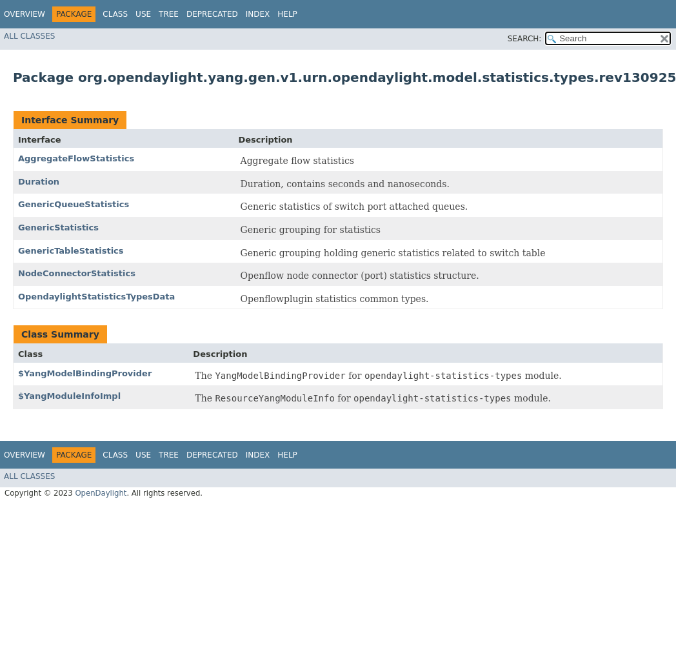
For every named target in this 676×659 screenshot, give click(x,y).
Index (258, 14)
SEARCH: (525, 38)
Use (143, 14)
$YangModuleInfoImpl (69, 396)
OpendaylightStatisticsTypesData (96, 296)
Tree (169, 14)
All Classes (29, 36)
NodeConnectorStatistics (76, 273)
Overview (24, 14)
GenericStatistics (58, 227)
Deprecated (212, 14)
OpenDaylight (100, 493)
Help (287, 14)
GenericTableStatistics (71, 251)
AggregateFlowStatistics (76, 158)
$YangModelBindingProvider (85, 373)
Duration (38, 182)
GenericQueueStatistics (73, 204)
